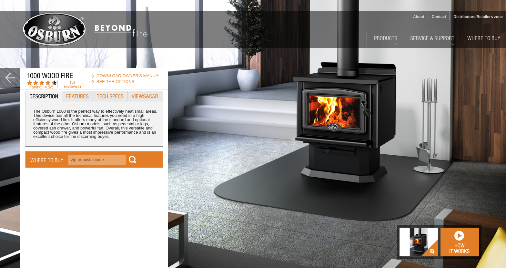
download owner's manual (128, 75)
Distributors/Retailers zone (478, 17)
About (418, 17)
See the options (115, 81)
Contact (439, 17)
